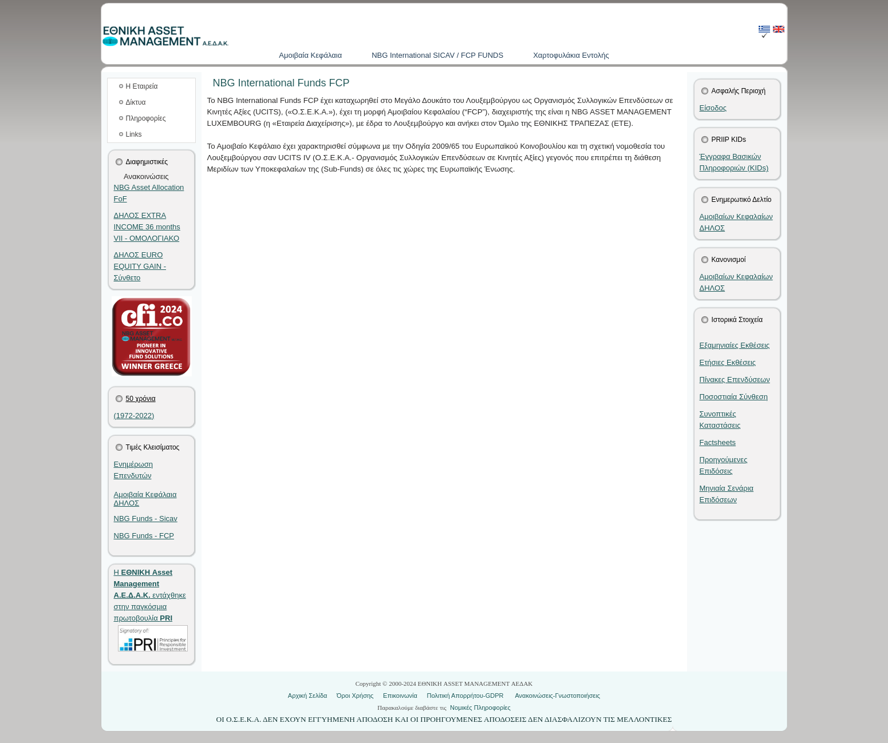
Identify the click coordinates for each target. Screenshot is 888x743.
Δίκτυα (136, 102)
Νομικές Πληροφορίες (480, 707)
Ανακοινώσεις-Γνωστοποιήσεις (557, 695)
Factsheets (718, 442)
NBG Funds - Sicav (145, 518)
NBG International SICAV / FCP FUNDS (437, 55)
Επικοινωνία (400, 695)
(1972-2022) (134, 415)
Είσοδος (713, 108)
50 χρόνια (141, 399)
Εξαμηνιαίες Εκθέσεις (735, 345)
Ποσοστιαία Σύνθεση (734, 396)
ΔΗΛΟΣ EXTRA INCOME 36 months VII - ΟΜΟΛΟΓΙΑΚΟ (147, 227)
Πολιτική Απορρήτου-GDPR (465, 695)
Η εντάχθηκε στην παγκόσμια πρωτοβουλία (150, 595)
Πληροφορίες (146, 118)
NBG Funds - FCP (144, 535)
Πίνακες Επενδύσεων (735, 379)
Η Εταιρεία (142, 86)
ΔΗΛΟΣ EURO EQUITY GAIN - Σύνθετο (140, 266)
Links (134, 134)
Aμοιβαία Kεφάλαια (310, 55)
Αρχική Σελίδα (307, 695)
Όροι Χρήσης (355, 695)
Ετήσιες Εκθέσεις (728, 362)
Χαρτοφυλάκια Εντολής (571, 55)
